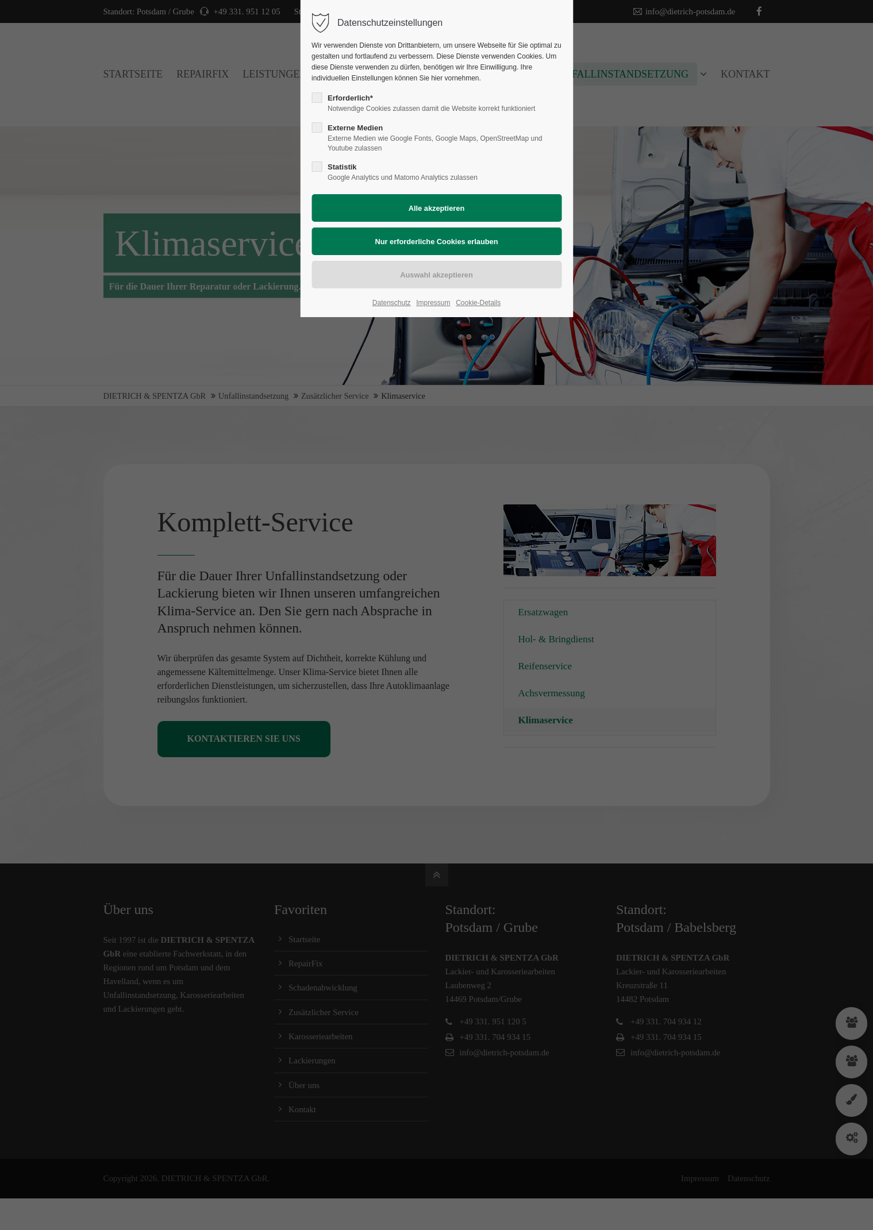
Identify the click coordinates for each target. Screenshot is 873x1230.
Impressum (433, 303)
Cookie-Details (478, 303)
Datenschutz (391, 303)
